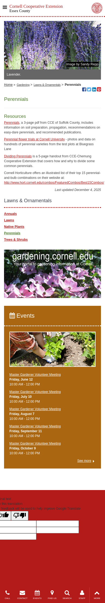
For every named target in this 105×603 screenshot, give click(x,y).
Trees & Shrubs (16, 240)
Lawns (9, 220)
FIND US (52, 595)
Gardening (23, 84)
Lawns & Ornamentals (47, 84)
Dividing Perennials (18, 156)
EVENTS (37, 595)
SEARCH (67, 595)
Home (8, 85)
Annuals (10, 214)
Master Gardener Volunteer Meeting (35, 375)
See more (84, 461)
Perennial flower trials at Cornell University (34, 139)
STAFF (82, 595)
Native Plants (14, 227)
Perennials (11, 123)
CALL (7, 595)
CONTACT (22, 595)
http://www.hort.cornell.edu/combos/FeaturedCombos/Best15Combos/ (54, 183)
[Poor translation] (19, 515)
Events (21, 315)
